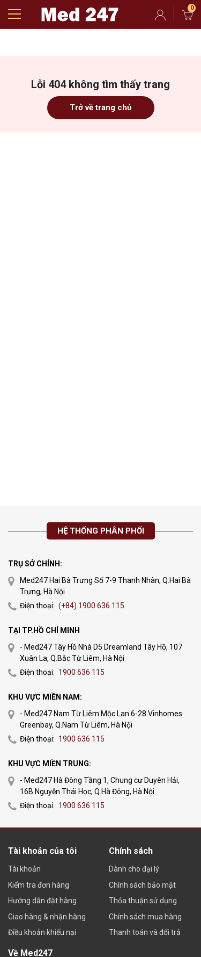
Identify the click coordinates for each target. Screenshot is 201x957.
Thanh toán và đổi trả (145, 932)
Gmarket (80, 14)
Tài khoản (24, 869)
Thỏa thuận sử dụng (143, 900)
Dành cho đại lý (134, 869)
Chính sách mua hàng (145, 916)
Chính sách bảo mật (142, 885)
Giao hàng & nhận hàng (47, 916)
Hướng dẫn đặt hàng (42, 900)
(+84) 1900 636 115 (91, 605)
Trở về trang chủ (100, 107)
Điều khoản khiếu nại (42, 932)
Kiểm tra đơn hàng (38, 885)
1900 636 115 (81, 672)
